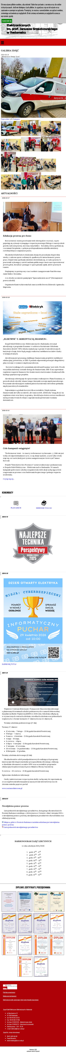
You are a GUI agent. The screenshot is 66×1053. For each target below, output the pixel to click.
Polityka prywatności (9, 992)
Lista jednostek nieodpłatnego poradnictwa (20, 827)
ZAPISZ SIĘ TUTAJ (9, 664)
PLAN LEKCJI (16, 508)
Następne (16, 119)
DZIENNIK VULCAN (44, 508)
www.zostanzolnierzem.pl (12, 788)
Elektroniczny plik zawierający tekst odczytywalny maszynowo (20, 1000)
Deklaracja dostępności (9, 996)
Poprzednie (5, 119)
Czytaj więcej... (8, 479)
